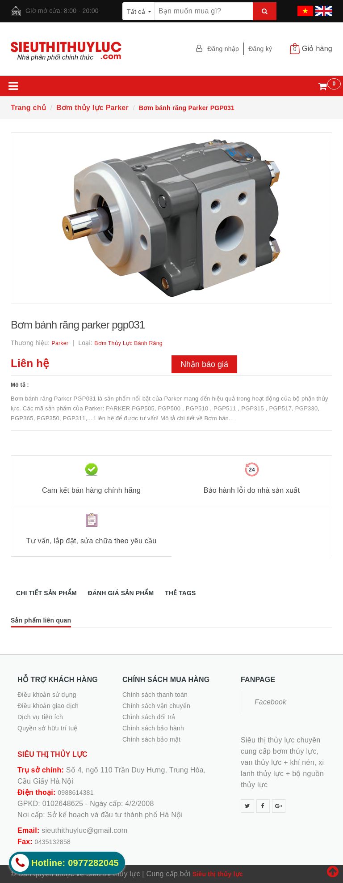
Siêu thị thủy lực (217, 874)
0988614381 (75, 792)
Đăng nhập (223, 48)
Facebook (270, 702)
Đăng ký (260, 48)
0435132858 (53, 841)
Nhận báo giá (204, 364)
